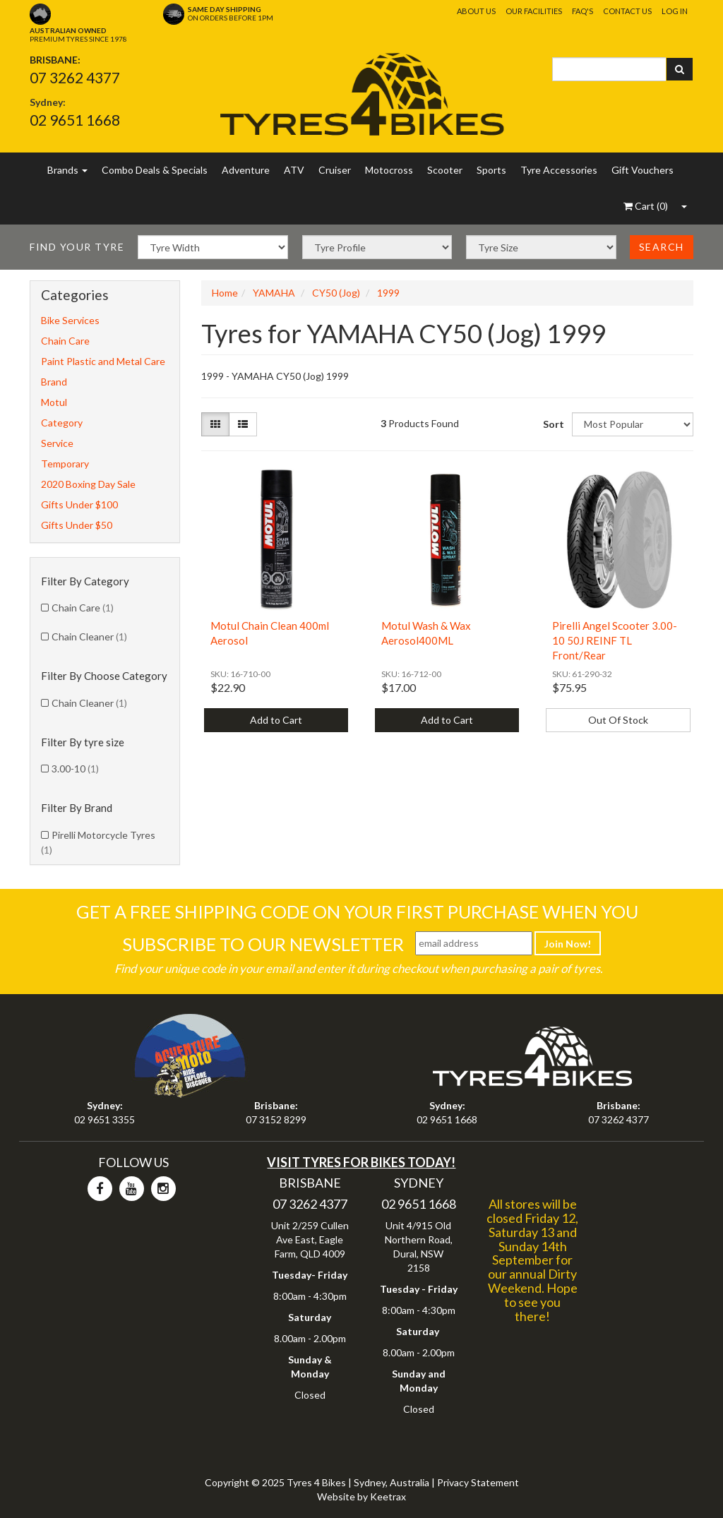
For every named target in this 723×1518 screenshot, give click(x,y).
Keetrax (388, 1496)
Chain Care (65, 341)
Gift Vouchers (642, 170)
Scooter (444, 170)
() (645, 206)
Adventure (246, 170)
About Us (476, 11)
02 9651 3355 (104, 1119)
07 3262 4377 (75, 77)
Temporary (65, 464)
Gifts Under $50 (76, 525)
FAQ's (582, 11)
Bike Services (70, 320)
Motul (54, 402)
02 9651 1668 (75, 120)
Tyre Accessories (558, 170)
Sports (491, 170)
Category (62, 423)
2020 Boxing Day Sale (88, 484)
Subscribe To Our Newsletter (263, 944)
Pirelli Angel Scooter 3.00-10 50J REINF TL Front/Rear (614, 640)
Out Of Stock (618, 720)
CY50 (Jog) (336, 293)
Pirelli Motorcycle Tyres (98, 842)
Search (661, 247)
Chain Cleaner (89, 636)
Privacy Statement (478, 1482)
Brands (67, 170)
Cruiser (334, 170)
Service (57, 443)
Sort (552, 424)
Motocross (389, 170)
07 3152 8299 (276, 1119)
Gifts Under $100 (79, 504)
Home (225, 293)
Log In (675, 11)
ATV (294, 170)
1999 (388, 293)
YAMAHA (274, 293)
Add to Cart (276, 720)
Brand (54, 382)
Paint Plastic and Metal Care (103, 361)
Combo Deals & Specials (155, 170)
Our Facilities (534, 11)
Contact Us (627, 11)
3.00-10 (75, 769)
